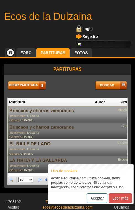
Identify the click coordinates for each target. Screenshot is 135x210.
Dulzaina (33, 115)
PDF (125, 126)
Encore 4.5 (125, 143)
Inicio (10, 52)
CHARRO (27, 120)
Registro (90, 36)
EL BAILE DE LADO (30, 143)
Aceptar (97, 198)
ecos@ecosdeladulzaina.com (67, 207)
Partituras (53, 53)
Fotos (81, 53)
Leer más (120, 198)
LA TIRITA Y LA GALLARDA (38, 160)
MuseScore (125, 109)
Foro (25, 53)
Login (87, 29)
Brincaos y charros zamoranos (41, 110)
